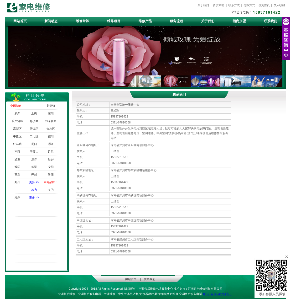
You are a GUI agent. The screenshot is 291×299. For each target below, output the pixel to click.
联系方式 (234, 5)
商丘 (17, 174)
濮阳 (17, 167)
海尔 (17, 197)
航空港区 (17, 121)
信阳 (51, 136)
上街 (34, 113)
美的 (51, 190)
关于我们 (203, 5)
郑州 (17, 182)
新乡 (51, 159)
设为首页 (264, 5)
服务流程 (176, 21)
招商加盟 (239, 21)
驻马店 (17, 144)
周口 (34, 144)
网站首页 (20, 21)
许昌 (51, 151)
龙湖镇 (51, 105)
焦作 (34, 159)
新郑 (17, 113)
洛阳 (51, 174)
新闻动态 (51, 21)
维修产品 (145, 21)
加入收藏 (279, 5)
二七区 (34, 136)
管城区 (34, 128)
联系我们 (270, 21)
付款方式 (250, 5)
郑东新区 (51, 121)
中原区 (17, 136)
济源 (17, 159)
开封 (34, 174)
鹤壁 (34, 167)
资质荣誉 (218, 5)
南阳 (17, 151)
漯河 (51, 144)
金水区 (51, 128)
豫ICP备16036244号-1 (217, 294)
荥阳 (51, 113)
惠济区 (34, 121)
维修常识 (82, 21)
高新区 (17, 128)
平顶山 (34, 151)
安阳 (51, 167)
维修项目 (113, 21)
